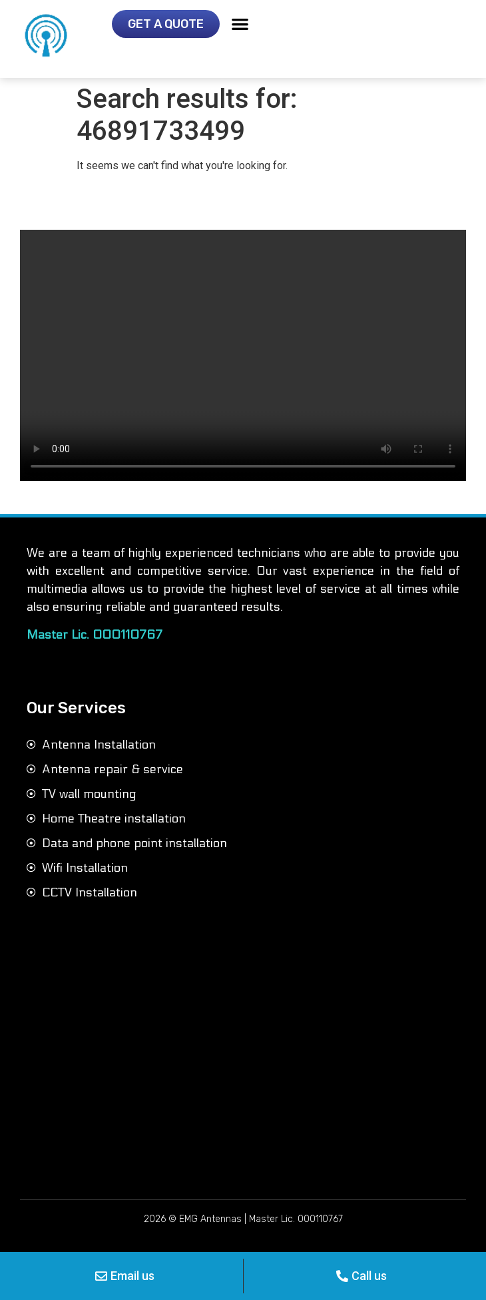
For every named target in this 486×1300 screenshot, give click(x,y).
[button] (240, 23)
